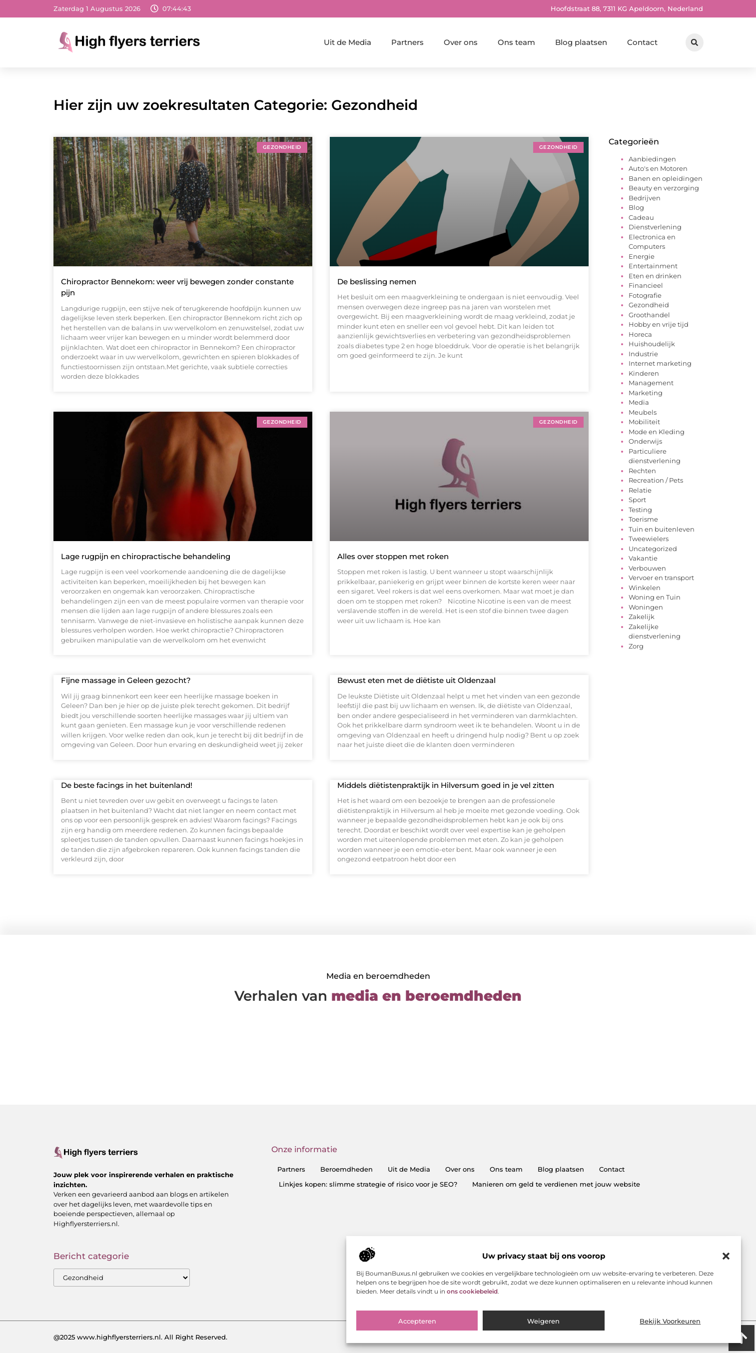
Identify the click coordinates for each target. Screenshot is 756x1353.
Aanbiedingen (652, 159)
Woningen (646, 607)
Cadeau (641, 217)
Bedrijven (645, 198)
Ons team (516, 42)
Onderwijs (645, 441)
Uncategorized (653, 549)
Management (651, 383)
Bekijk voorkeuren (670, 1321)
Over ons (461, 42)
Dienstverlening (655, 227)
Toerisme (643, 519)
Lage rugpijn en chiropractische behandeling (145, 556)
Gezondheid (649, 305)
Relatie (640, 490)
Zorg (636, 646)
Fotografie (645, 295)
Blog (636, 207)
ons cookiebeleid (472, 1291)
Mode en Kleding (657, 432)
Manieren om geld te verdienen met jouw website (556, 1184)
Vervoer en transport (661, 578)
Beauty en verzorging (664, 188)
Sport (637, 500)
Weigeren (543, 1321)
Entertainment (653, 266)
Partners (407, 42)
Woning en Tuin (655, 597)
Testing (640, 510)
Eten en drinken (655, 276)
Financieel (646, 285)
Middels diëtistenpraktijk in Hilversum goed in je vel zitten (445, 785)
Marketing (646, 393)
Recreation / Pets (656, 480)
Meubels (643, 412)
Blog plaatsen (581, 42)
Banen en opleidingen (666, 178)
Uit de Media (347, 42)
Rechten (642, 471)
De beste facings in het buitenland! (126, 785)
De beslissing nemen (376, 281)
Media (639, 402)
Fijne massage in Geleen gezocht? (126, 680)
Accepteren (417, 1321)
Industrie (643, 354)
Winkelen (645, 588)
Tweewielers (649, 539)
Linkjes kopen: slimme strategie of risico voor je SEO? (368, 1184)
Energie (642, 256)
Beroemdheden (346, 1169)
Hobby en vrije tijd (659, 324)
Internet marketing (660, 363)
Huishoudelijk (652, 344)
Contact (642, 42)
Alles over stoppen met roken (393, 556)
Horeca (640, 334)
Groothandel (649, 315)
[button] (726, 1256)
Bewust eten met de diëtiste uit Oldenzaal (416, 680)
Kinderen (644, 373)
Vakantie (643, 558)
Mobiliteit (644, 422)
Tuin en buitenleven (662, 529)
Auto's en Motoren (658, 168)
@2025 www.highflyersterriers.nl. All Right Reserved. (140, 1337)
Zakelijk (642, 617)
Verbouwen (647, 568)
